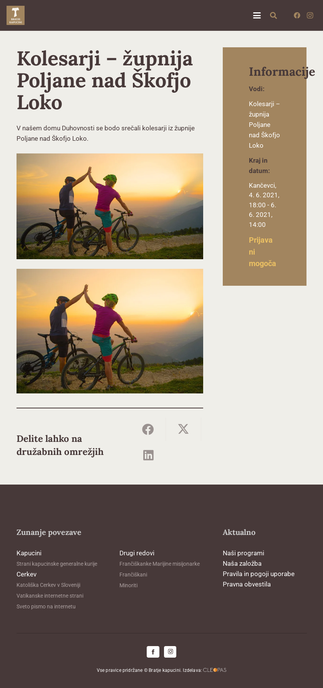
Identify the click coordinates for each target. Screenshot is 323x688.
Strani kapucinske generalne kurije (57, 564)
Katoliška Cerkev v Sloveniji (48, 585)
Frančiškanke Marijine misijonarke (159, 564)
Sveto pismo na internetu (46, 606)
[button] (257, 15)
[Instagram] (309, 15)
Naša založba (242, 563)
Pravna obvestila (247, 584)
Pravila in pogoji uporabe (259, 574)
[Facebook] (296, 15)
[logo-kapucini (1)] (16, 15)
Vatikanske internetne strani (50, 596)
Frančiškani (133, 574)
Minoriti (128, 585)
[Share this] (148, 429)
